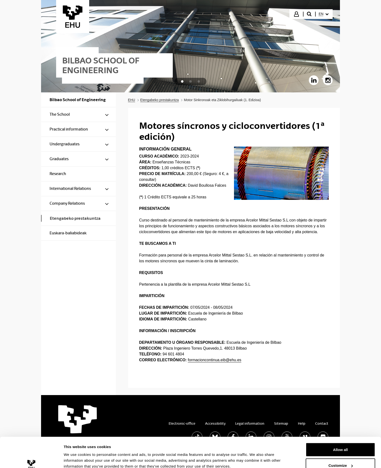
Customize (341, 439)
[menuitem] (324, 14)
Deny (340, 455)
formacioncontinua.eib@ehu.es (214, 360)
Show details (75, 453)
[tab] (182, 81)
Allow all (340, 423)
